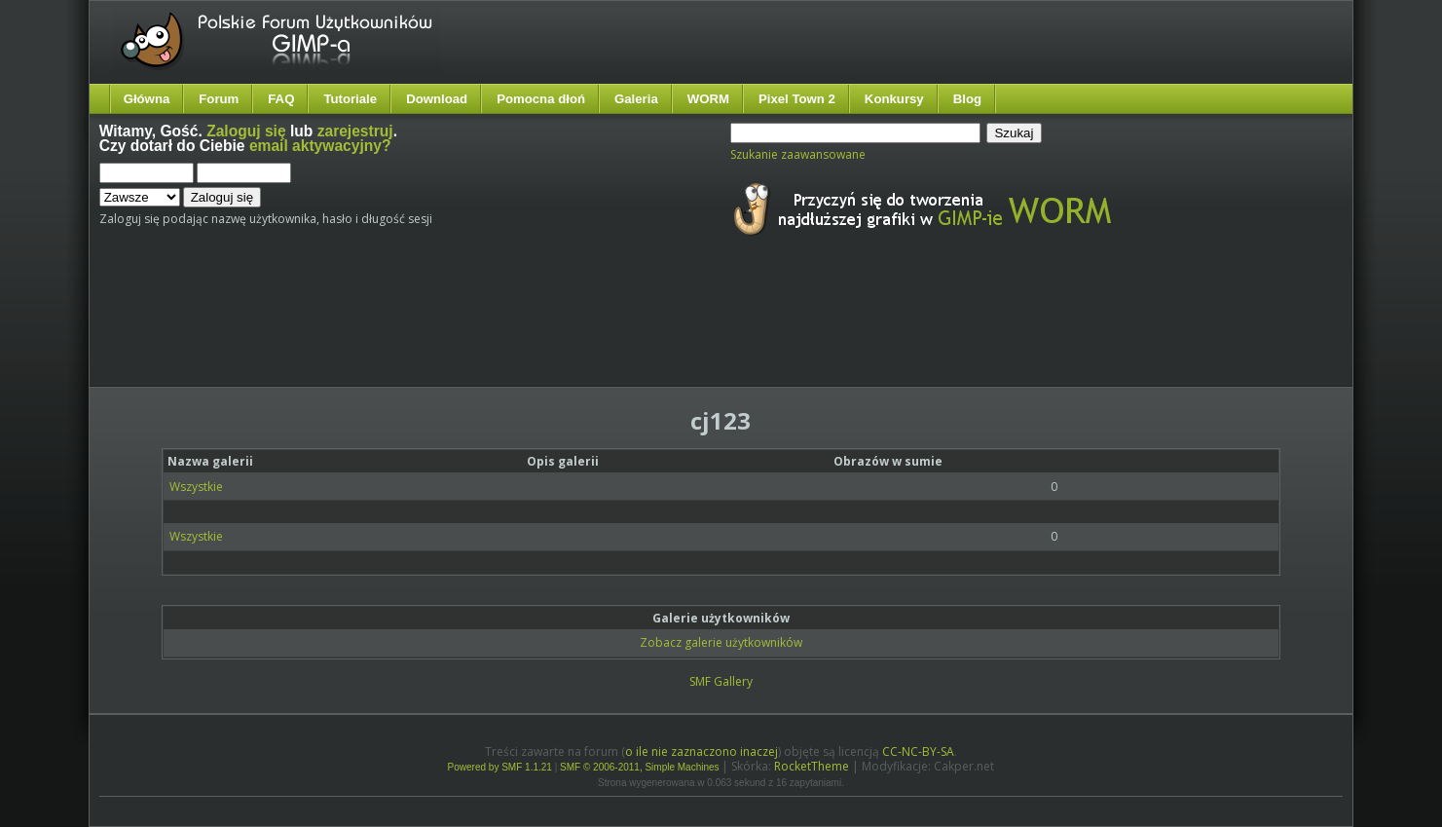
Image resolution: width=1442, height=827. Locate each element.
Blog (967, 99)
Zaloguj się (245, 131)
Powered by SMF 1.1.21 (500, 767)
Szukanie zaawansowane (798, 154)
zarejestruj (355, 131)
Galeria (636, 99)
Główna (147, 99)
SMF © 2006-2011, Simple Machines (640, 767)
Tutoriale (350, 99)
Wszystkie (196, 486)
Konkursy (894, 99)
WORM (708, 99)
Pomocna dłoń (541, 99)
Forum (219, 99)
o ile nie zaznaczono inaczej (701, 751)
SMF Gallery (721, 681)
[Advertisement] (464, 329)
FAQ (281, 99)
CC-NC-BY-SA (918, 751)
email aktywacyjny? (320, 145)
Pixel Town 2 (796, 99)
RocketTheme (811, 766)
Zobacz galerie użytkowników (721, 642)
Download (436, 99)
